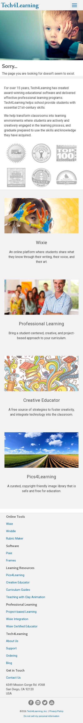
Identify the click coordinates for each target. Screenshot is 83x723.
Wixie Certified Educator (22, 626)
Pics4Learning (15, 575)
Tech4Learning (17, 634)
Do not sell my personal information (41, 716)
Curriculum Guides (18, 590)
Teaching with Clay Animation (25, 597)
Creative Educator (18, 582)
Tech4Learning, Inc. (37, 711)
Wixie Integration (17, 619)
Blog (9, 663)
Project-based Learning (21, 612)
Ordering (11, 655)
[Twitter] (45, 704)
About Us (12, 641)
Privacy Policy (56, 711)
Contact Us (13, 677)
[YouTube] (52, 704)
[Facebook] (31, 704)
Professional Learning (21, 604)
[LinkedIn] (38, 704)
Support (11, 648)
